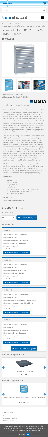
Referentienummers (22, 105)
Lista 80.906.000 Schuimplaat (24, 371)
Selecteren (25, 252)
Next (44, 367)
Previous (3, 367)
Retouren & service (8, 420)
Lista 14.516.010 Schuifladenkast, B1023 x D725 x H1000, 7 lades (24, 397)
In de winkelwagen (27, 217)
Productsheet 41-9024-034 (14, 200)
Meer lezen (21, 434)
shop (14, 17)
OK (28, 434)
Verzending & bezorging (9, 418)
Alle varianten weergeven (24, 348)
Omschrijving (8, 105)
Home (4, 24)
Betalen (4, 416)
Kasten (10, 24)
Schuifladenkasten (21, 24)
